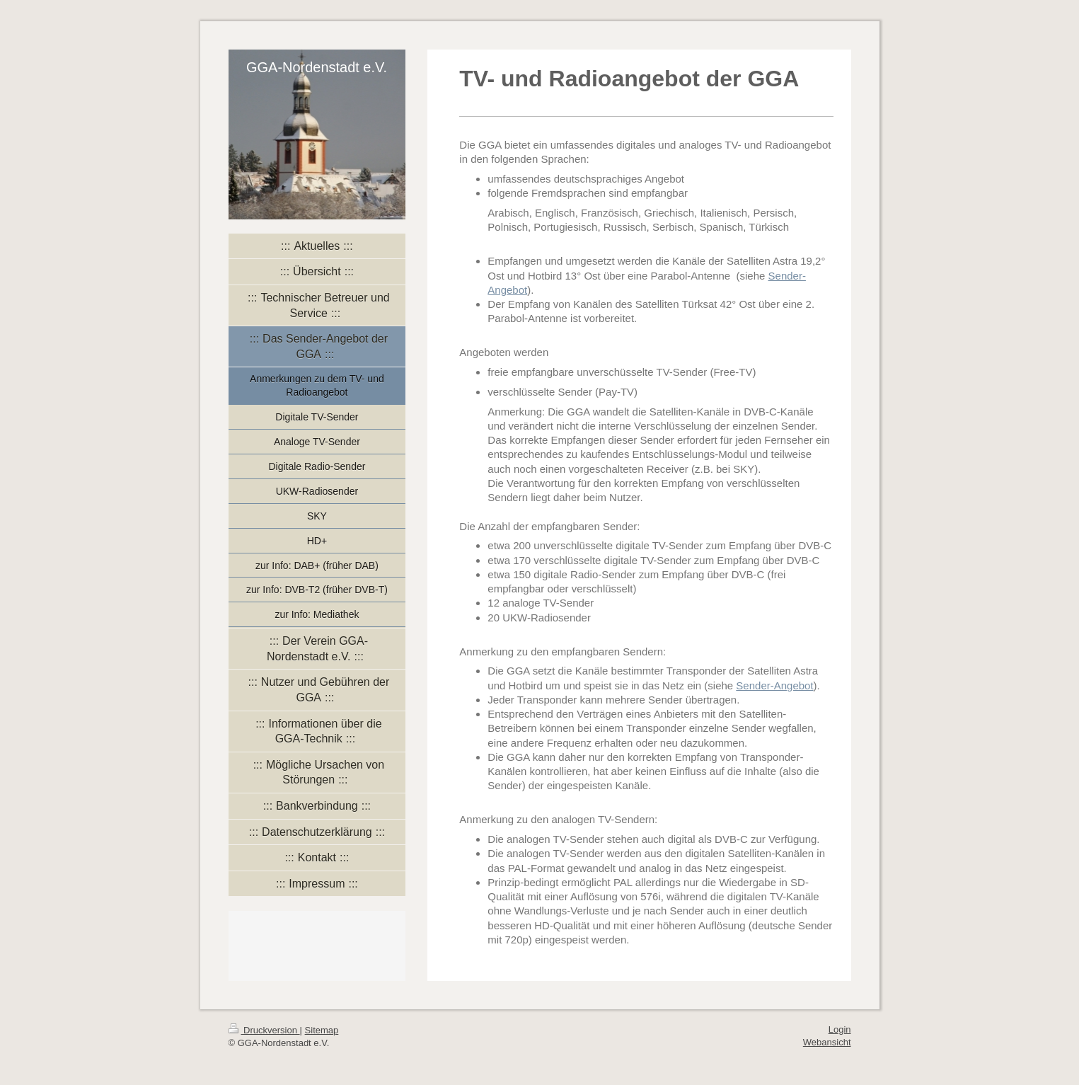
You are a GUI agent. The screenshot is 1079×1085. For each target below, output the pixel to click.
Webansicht (827, 1042)
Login (840, 1029)
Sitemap (322, 1030)
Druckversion (264, 1030)
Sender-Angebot (774, 685)
